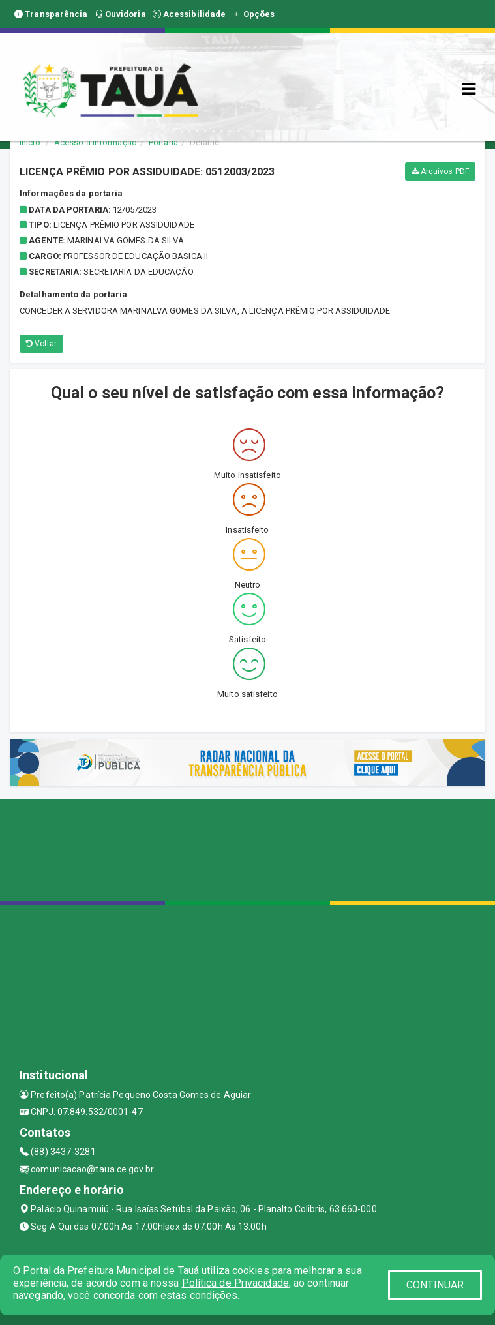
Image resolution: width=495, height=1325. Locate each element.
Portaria (163, 142)
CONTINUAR (435, 1285)
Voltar (41, 343)
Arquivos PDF (440, 171)
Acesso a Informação (95, 142)
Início (30, 142)
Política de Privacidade (235, 1283)
